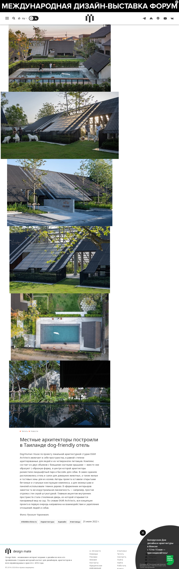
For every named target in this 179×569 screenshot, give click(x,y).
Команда (94, 554)
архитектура (48, 522)
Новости (34, 431)
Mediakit (93, 560)
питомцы (75, 522)
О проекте (95, 551)
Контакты (94, 563)
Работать (121, 566)
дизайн (62, 522)
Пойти (120, 560)
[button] (143, 533)
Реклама (93, 557)
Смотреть (121, 557)
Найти (120, 563)
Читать (25, 431)
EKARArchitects (30, 522)
